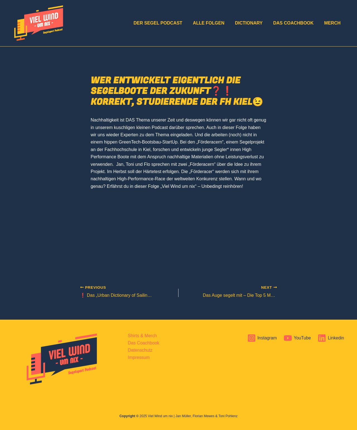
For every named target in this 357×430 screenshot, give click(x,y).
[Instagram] (261, 338)
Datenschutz (139, 350)
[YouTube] (296, 338)
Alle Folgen (214, 23)
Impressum (138, 357)
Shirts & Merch (142, 335)
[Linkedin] (331, 338)
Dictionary (253, 23)
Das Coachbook (296, 23)
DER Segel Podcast (165, 23)
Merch (333, 23)
